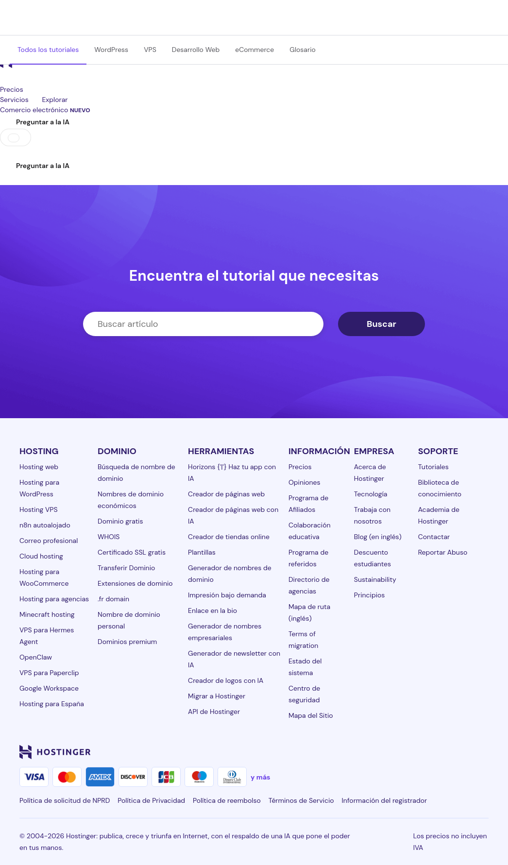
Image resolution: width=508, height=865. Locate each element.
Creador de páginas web (226, 494)
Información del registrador (384, 800)
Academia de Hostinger (438, 515)
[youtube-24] (444, 752)
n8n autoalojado (44, 525)
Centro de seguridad (304, 694)
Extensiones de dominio (135, 583)
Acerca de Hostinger (370, 472)
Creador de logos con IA (225, 680)
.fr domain (113, 598)
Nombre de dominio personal (129, 620)
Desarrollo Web (196, 49)
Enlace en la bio (212, 610)
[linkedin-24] (366, 752)
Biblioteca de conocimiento (439, 488)
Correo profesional (48, 540)
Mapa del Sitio (310, 715)
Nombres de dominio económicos (131, 500)
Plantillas (202, 552)
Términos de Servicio (301, 800)
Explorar (61, 99)
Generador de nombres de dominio (229, 573)
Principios (369, 595)
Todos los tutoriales (48, 49)
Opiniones (304, 482)
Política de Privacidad (151, 800)
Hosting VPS (38, 509)
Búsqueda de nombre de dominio (136, 472)
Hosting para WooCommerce (44, 577)
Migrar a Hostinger (216, 696)
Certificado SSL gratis (132, 552)
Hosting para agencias (54, 598)
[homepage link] (254, 66)
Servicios (21, 99)
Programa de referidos (308, 558)
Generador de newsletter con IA (234, 659)
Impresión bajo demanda (227, 595)
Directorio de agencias (309, 585)
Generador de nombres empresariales (224, 632)
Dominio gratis (120, 521)
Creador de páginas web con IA (233, 515)
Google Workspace (49, 688)
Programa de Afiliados (308, 503)
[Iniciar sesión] (6, 152)
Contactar (434, 536)
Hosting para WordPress (39, 488)
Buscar (381, 324)
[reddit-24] (463, 752)
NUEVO (80, 110)
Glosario (302, 49)
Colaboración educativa (309, 531)
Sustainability (375, 579)
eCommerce (254, 49)
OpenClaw (35, 657)
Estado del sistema (305, 667)
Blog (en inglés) (378, 536)
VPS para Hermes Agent (46, 636)
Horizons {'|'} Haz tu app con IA (232, 472)
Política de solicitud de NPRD (64, 800)
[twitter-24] (424, 752)
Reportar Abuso (443, 552)
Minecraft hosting (47, 614)
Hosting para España (51, 703)
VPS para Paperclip (49, 672)
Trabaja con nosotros (372, 515)
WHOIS (108, 536)
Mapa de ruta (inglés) (309, 612)
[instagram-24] (405, 752)
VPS (150, 49)
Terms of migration (303, 639)
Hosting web (38, 466)
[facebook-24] (385, 752)
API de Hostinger (214, 711)
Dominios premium (127, 641)
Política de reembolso (227, 800)
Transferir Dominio (126, 567)
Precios (300, 466)
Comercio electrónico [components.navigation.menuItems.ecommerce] (45, 109)
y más (261, 777)
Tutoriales (433, 466)
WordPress (111, 49)
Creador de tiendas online (229, 536)
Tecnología (371, 494)
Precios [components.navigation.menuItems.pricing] (11, 89)
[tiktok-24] (483, 752)
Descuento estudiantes (372, 558)
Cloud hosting (41, 556)
